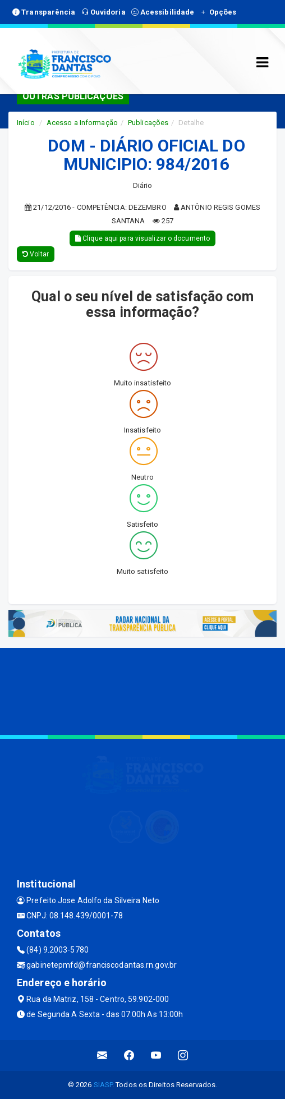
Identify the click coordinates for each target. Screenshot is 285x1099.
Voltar (35, 254)
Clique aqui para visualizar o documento (142, 238)
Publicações (148, 122)
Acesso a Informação (82, 122)
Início (26, 122)
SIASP (103, 1084)
